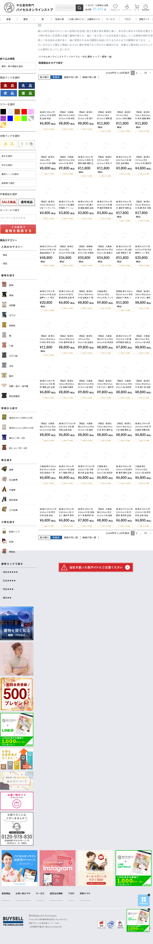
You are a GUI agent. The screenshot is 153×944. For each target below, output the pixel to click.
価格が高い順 (89, 77)
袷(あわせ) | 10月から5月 (17, 417)
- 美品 (4, 255)
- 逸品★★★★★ (10, 572)
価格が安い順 (71, 77)
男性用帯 (10, 499)
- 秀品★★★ (8, 589)
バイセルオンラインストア (52, 56)
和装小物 (59, 19)
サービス (110, 19)
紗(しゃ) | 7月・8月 (14, 447)
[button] (150, 73)
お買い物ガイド (76, 19)
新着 (8, 19)
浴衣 (7, 365)
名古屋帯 (10, 479)
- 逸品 (4, 263)
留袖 (7, 294)
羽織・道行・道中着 (15, 385)
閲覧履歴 (145, 8)
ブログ (127, 19)
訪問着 (8, 304)
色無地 (8, 324)
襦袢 (7, 375)
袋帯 (7, 469)
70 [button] (145, 72)
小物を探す (8, 522)
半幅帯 (8, 489)
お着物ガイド (93, 19)
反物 (7, 541)
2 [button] (136, 72)
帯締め (8, 551)
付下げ (8, 314)
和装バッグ (11, 531)
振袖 (7, 284)
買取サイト (144, 19)
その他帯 (10, 509)
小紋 (7, 345)
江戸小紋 (10, 355)
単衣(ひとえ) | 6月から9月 (17, 427)
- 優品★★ (6, 597)
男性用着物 (11, 395)
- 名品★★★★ (9, 580)
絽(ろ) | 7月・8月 (13, 437)
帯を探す (6, 460)
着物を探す (8, 275)
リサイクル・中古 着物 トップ (84, 56)
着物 (25, 19)
